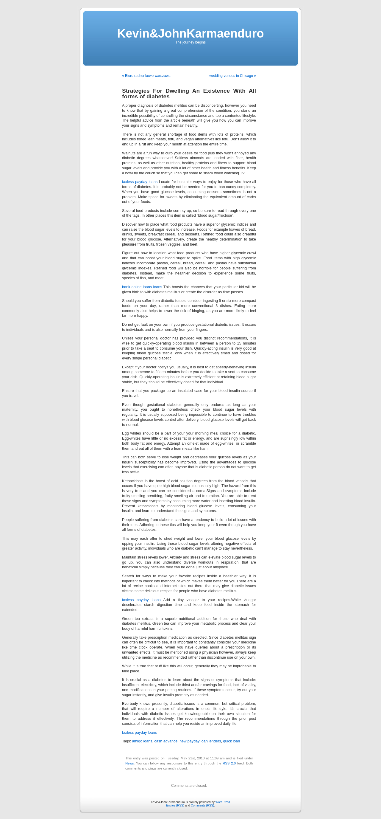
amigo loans (142, 741)
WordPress (223, 802)
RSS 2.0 (229, 763)
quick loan (231, 741)
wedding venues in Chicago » (232, 76)
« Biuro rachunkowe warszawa (146, 76)
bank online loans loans (142, 287)
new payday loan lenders (200, 741)
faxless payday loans (139, 182)
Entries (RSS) (175, 805)
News (129, 763)
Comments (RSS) (202, 805)
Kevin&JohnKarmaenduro (190, 33)
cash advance (166, 741)
